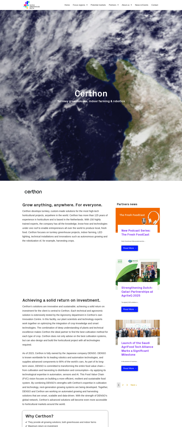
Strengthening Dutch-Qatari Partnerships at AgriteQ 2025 (137, 291)
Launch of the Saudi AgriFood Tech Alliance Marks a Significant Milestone (137, 349)
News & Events (141, 5)
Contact (154, 5)
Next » (134, 385)
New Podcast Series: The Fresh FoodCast (135, 232)
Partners (114, 5)
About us (127, 5)
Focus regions (80, 5)
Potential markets (98, 5)
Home (67, 5)
